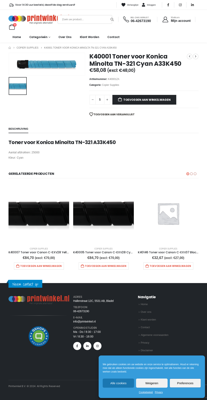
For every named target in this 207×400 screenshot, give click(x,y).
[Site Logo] (32, 19)
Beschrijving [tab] (18, 128)
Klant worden (89, 37)
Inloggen (149, 5)
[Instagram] (180, 5)
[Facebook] (168, 5)
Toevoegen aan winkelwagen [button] (41, 266)
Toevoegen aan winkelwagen (147, 100)
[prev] (189, 56)
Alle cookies (118, 383)
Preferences (185, 383)
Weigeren (151, 383)
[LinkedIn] (192, 5)
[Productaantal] (99, 100)
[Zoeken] (112, 19)
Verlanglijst (129, 5)
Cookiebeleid (146, 392)
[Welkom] (176, 19)
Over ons (64, 37)
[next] (196, 56)
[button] (188, 173)
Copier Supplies (110, 85)
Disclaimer (147, 350)
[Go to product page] (38, 213)
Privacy (159, 392)
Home (17, 37)
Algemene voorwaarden (154, 334)
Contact (113, 37)
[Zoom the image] (38, 297)
